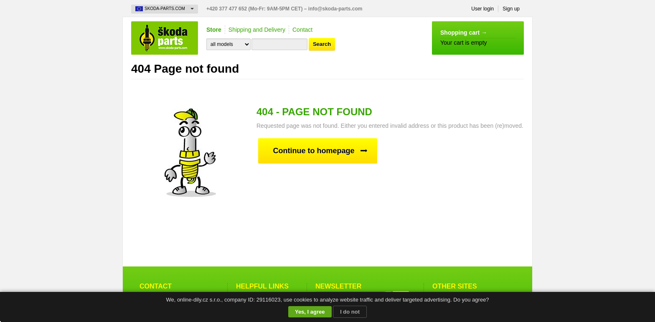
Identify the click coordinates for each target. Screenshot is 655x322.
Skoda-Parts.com (164, 38)
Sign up (511, 9)
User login (482, 9)
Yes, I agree (310, 312)
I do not (350, 312)
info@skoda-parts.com (335, 9)
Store (213, 29)
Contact (302, 29)
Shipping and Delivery (256, 29)
